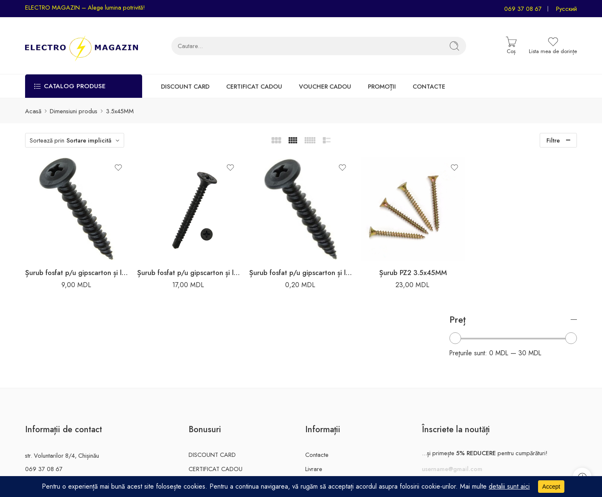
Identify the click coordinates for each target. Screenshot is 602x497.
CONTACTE (429, 86)
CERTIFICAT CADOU (254, 86)
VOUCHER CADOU (325, 86)
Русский (566, 8)
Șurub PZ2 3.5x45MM (385, 265)
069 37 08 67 (523, 8)
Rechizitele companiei (333, 431)
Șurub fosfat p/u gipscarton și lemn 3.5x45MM (73, 265)
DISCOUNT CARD (185, 86)
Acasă (33, 111)
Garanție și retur (326, 417)
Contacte (317, 389)
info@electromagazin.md (57, 417)
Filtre (553, 140)
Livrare (313, 403)
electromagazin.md (50, 430)
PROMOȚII (382, 86)
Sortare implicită (88, 140)
